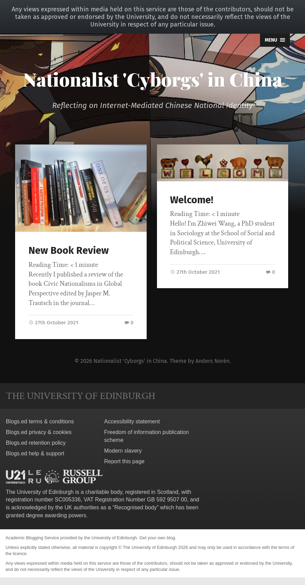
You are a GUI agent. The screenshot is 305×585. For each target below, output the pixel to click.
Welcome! (191, 200)
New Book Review (69, 251)
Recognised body (135, 507)
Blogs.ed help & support (35, 452)
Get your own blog (157, 536)
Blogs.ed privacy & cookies (38, 431)
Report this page (124, 460)
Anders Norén (212, 360)
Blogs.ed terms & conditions (40, 421)
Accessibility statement (132, 421)
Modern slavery (123, 450)
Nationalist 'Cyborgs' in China (152, 79)
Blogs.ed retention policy (36, 442)
